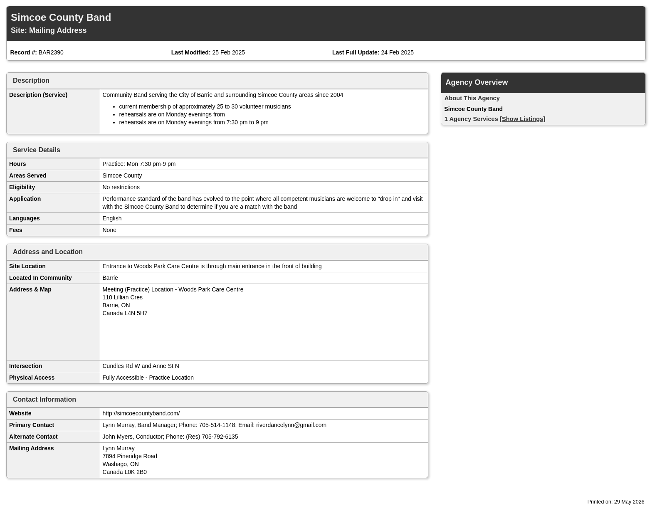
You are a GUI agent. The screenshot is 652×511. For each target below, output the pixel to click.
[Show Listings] (522, 119)
